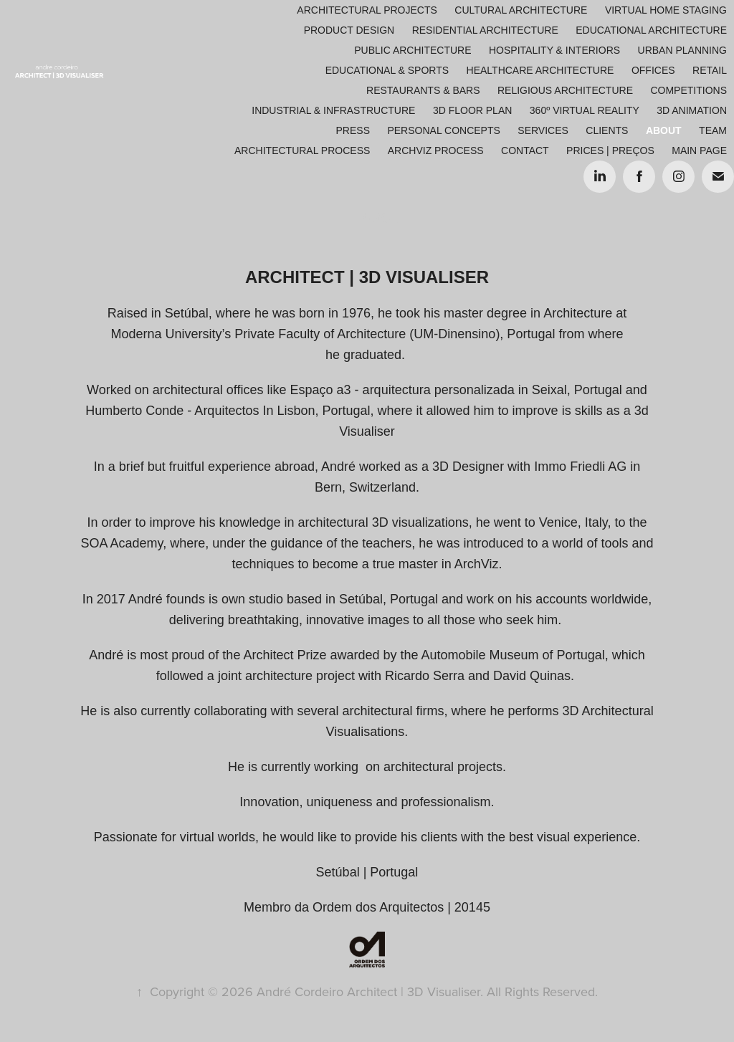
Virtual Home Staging (666, 10)
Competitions (688, 90)
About (664, 130)
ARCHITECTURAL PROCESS (302, 150)
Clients (607, 130)
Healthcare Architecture (540, 70)
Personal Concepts (443, 130)
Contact (525, 150)
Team (713, 130)
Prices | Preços (610, 150)
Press (353, 130)
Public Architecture (412, 50)
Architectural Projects (367, 10)
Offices (653, 70)
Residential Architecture (485, 30)
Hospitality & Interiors (554, 50)
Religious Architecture (565, 90)
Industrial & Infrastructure (333, 110)
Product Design (349, 30)
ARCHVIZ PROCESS (436, 150)
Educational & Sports (387, 70)
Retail (709, 70)
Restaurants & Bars (423, 90)
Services (543, 130)
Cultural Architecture (520, 10)
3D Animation (692, 110)
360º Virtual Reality (584, 110)
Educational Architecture (651, 30)
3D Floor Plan (472, 110)
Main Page (699, 150)
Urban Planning (682, 50)
